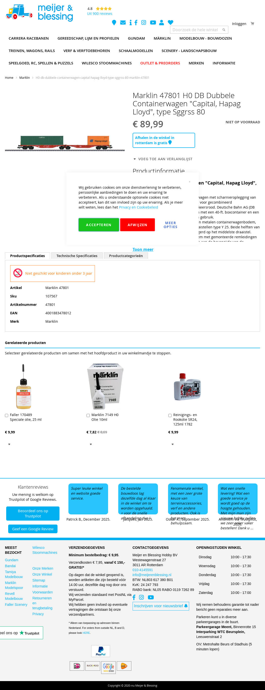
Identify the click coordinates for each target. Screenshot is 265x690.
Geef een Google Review (33, 528)
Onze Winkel (42, 574)
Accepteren (99, 224)
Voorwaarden (42, 592)
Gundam (11, 560)
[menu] (132, 50)
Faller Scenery (16, 605)
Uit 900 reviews (99, 13)
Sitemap (38, 580)
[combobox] (199, 30)
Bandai (10, 566)
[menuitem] (29, 38)
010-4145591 (143, 570)
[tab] (27, 255)
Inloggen (239, 23)
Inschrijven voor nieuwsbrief (161, 606)
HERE (86, 632)
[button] (9, 444)
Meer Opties (171, 224)
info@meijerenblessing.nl (152, 575)
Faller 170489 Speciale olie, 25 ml (26, 417)
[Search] (224, 30)
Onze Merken (42, 568)
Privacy (38, 614)
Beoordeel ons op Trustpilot (33, 513)
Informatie (40, 586)
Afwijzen (137, 224)
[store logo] (39, 13)
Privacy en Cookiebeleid (138, 207)
